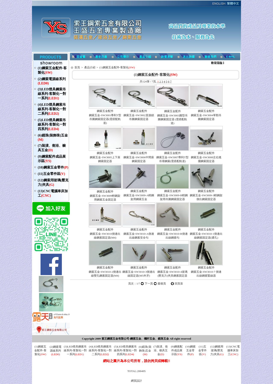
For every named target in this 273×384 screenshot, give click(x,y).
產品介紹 (89, 67)
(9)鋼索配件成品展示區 (177, 350)
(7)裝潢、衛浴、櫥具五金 (161, 350)
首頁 (77, 67)
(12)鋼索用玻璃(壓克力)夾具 (217, 350)
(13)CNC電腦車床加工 (233, 350)
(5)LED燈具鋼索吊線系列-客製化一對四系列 (52, 124)
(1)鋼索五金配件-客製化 (117, 67)
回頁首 (179, 283)
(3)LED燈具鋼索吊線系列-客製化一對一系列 (52, 93)
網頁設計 (136, 380)
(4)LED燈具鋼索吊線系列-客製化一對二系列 (52, 109)
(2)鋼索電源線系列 (55, 350)
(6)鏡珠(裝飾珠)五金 (145, 350)
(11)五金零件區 (51, 174)
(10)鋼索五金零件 (53, 167)
